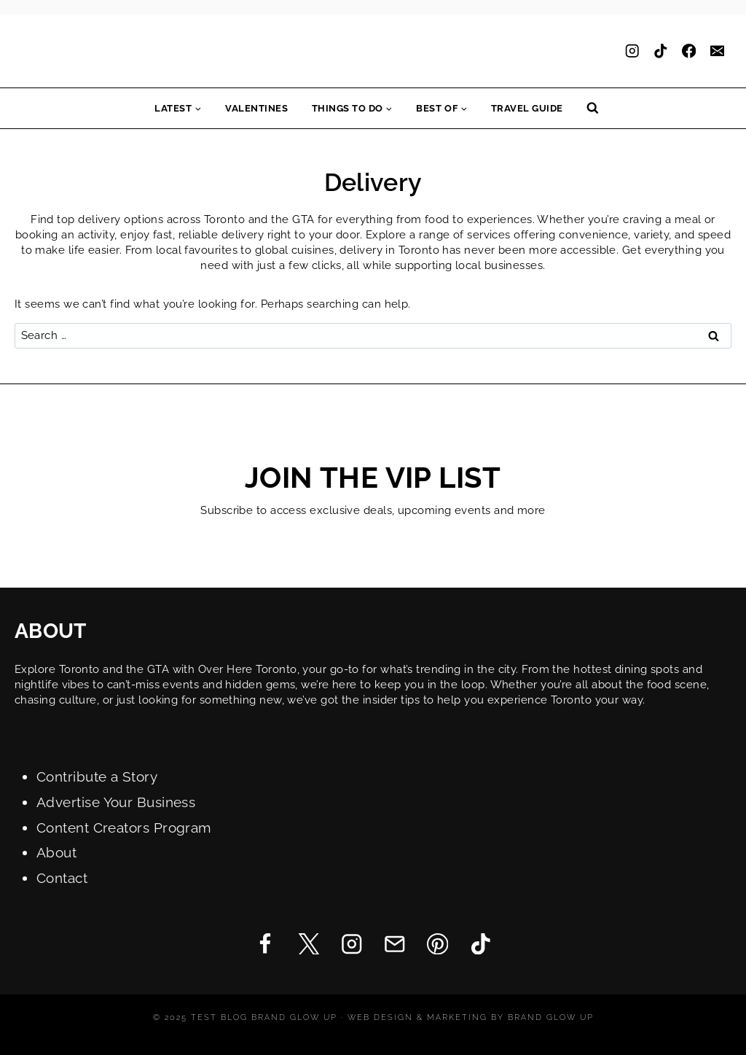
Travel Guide (527, 108)
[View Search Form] (592, 108)
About (56, 852)
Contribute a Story (96, 776)
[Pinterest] (437, 943)
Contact (61, 878)
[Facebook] (689, 51)
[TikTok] (660, 51)
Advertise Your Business (115, 802)
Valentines (256, 108)
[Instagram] (632, 51)
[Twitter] (308, 943)
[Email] (717, 51)
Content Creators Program (123, 828)
